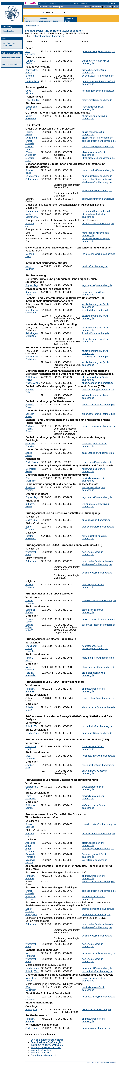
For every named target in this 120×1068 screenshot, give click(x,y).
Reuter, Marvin (29, 659)
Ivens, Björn (31, 138)
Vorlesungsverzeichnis (11, 57)
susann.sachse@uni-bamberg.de (99, 426)
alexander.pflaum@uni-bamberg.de (94, 153)
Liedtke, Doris (32, 81)
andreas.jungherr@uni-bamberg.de (93, 690)
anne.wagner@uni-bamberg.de (98, 383)
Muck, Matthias (29, 267)
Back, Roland (32, 462)
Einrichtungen (30, 26)
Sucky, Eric (31, 520)
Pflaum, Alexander (30, 153)
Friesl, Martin (32, 100)
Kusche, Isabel (29, 147)
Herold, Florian (29, 133)
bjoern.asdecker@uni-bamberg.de (93, 844)
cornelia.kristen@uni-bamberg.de (99, 141)
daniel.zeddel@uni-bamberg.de (98, 453)
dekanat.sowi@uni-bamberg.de (48, 36)
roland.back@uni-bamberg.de (97, 462)
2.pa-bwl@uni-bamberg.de (95, 310)
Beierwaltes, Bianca (31, 71)
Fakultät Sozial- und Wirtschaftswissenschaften (54, 30)
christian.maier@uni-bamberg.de (98, 667)
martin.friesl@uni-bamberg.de (97, 100)
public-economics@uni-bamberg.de (94, 133)
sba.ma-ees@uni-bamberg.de (97, 190)
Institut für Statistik (40, 1052)
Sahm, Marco (32, 179)
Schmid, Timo (32, 726)
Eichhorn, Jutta (30, 77)
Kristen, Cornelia (29, 142)
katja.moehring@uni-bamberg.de (98, 254)
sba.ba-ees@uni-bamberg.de (97, 182)
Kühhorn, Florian (30, 62)
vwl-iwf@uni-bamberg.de (94, 860)
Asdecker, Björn (30, 844)
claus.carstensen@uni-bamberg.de (93, 788)
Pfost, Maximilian (30, 479)
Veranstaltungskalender (12, 64)
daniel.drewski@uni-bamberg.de (98, 619)
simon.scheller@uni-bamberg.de (98, 404)
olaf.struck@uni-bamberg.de (96, 1009)
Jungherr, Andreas (30, 690)
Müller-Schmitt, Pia (31, 215)
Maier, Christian (29, 668)
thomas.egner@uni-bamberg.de (98, 527)
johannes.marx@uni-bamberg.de (98, 51)
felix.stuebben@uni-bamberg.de (98, 389)
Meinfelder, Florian (31, 470)
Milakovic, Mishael (30, 861)
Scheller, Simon (29, 405)
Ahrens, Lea (31, 211)
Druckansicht (8, 31)
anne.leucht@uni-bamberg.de (97, 176)
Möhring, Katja (29, 255)
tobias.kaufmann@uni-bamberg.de (93, 293)
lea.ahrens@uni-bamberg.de (96, 211)
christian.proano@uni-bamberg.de (93, 585)
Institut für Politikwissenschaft (46, 1047)
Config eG (105, 1062)
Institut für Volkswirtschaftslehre (47, 1045)
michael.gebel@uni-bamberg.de (98, 91)
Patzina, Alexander (30, 674)
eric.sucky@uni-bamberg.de (96, 520)
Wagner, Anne (32, 383)
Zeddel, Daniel (29, 454)
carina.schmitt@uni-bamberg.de (98, 199)
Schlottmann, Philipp (32, 378)
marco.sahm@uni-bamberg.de (97, 179)
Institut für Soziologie (41, 1050)
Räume (55, 21)
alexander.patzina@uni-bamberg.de (94, 674)
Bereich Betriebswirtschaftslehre (47, 1040)
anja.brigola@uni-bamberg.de (97, 285)
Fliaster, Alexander (30, 537)
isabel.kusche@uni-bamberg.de (98, 146)
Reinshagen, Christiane (31, 311)
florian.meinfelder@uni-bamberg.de (94, 470)
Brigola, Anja (31, 285)
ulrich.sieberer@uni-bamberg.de (98, 158)
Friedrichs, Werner (30, 488)
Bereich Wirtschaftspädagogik (46, 1042)
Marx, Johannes (30, 52)
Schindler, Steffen (30, 611)
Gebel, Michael (29, 92)
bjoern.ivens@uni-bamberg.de (97, 138)
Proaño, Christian (29, 585)
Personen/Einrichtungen (44, 20)
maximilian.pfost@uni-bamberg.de (93, 479)
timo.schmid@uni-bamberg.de (97, 726)
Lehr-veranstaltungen (31, 20)
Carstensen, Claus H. (31, 788)
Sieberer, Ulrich (30, 159)
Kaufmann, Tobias (30, 293)
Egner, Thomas (29, 528)
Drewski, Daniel (29, 620)
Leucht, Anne (32, 176)
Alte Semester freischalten (9, 44)
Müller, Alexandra (30, 117)
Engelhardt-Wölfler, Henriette (31, 648)
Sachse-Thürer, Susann (29, 429)
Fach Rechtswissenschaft (44, 1055)
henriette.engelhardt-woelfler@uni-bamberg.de (95, 647)
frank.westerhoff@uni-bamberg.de (93, 553)
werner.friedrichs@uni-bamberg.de (93, 488)
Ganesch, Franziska (30, 444)
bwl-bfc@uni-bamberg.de (95, 266)
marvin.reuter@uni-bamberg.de (98, 658)
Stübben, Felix (30, 390)
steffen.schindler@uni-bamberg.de (93, 611)
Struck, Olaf (31, 1009)
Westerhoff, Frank (31, 553)
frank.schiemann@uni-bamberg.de (93, 108)
